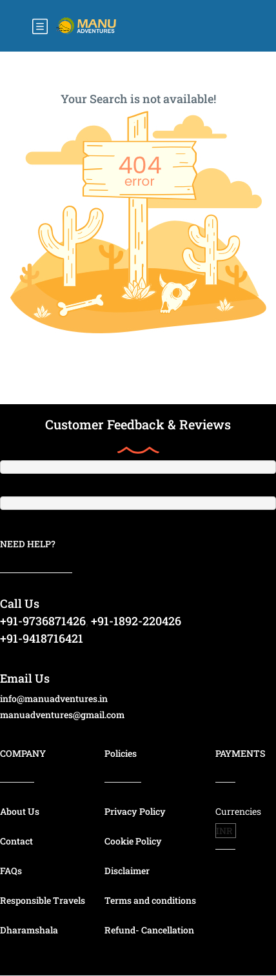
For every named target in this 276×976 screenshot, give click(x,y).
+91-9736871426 (43, 621)
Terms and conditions (150, 900)
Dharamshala (29, 930)
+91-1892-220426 (136, 621)
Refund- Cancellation (149, 930)
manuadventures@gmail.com (62, 714)
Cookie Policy (133, 841)
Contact (16, 841)
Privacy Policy (135, 811)
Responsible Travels (42, 900)
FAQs (11, 870)
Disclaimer (127, 870)
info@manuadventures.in (54, 698)
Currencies (238, 811)
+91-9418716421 (41, 638)
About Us (19, 811)
